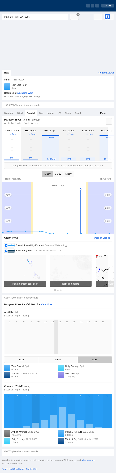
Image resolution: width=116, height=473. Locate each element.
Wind (20, 113)
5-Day (68, 174)
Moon (51, 113)
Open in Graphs (102, 237)
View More (46, 304)
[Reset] (59, 16)
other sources (88, 460)
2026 (21, 359)
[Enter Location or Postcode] (35, 17)
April (94, 359)
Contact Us (31, 469)
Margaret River (40, 122)
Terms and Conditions (13, 469)
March (58, 359)
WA (18, 123)
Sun (41, 113)
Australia (9, 123)
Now (6, 72)
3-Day (58, 174)
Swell (78, 113)
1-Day (47, 174)
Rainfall (31, 113)
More (103, 113)
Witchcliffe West (25, 93)
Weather (8, 113)
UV (59, 113)
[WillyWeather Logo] (18, 5)
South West (30, 123)
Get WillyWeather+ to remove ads (23, 105)
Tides (68, 113)
